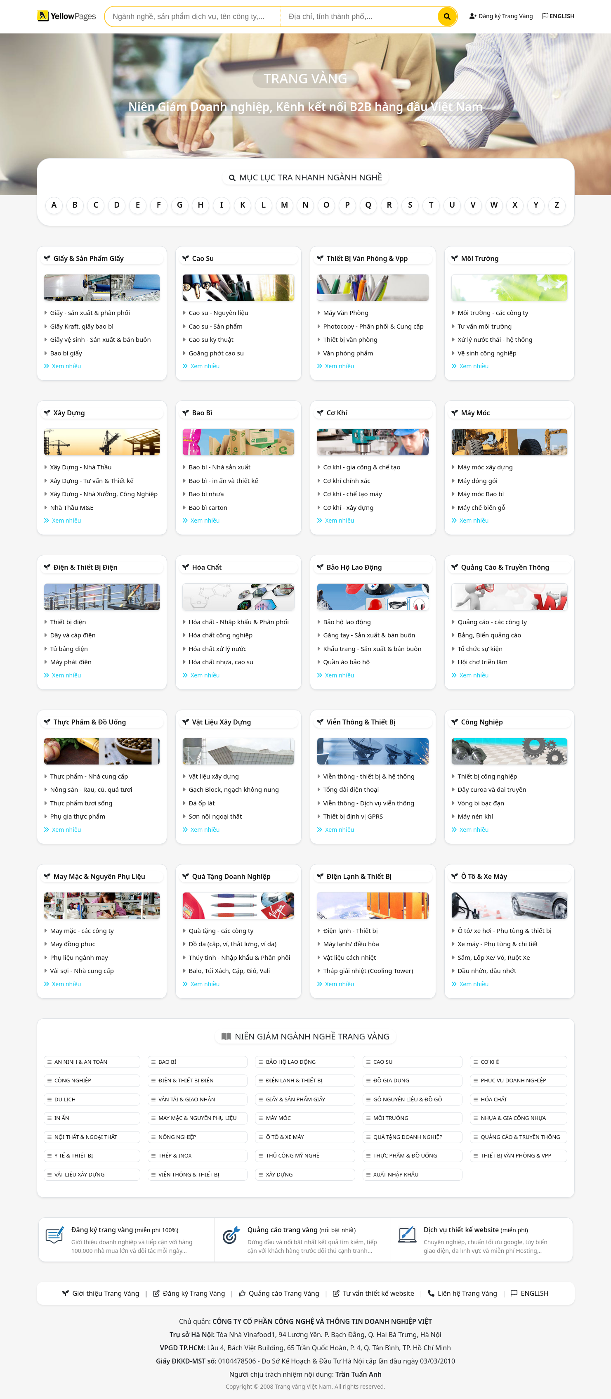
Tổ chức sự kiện (480, 648)
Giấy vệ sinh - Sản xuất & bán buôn (100, 339)
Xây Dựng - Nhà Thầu (80, 467)
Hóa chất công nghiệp (220, 635)
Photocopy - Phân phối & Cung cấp (373, 326)
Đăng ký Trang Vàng (501, 16)
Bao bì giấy (66, 353)
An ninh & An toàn (80, 1061)
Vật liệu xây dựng (221, 722)
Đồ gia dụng (391, 1080)
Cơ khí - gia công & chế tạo (361, 467)
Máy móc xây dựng (485, 467)
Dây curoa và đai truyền (492, 789)
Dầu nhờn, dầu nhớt (487, 970)
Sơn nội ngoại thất (215, 816)
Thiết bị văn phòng (350, 339)
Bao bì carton (208, 507)
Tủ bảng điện (69, 648)
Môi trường (480, 258)
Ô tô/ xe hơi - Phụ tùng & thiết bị (505, 930)
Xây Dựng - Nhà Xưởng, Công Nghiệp (104, 494)
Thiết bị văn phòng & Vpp (367, 258)
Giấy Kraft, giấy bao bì (81, 326)
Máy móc (475, 412)
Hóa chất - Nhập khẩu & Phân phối (239, 622)
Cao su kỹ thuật (211, 339)
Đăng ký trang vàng (125, 1229)
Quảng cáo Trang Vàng (284, 1293)
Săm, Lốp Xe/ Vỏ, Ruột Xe (494, 957)
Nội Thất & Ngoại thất (85, 1137)
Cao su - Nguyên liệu (218, 312)
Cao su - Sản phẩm (216, 326)
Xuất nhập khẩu (396, 1174)
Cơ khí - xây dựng (348, 507)
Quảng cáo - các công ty (492, 622)
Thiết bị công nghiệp (487, 776)
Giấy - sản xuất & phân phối (90, 312)
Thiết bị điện (68, 622)
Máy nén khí (475, 816)
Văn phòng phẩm (348, 353)
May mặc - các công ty (81, 930)
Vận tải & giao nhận (186, 1099)
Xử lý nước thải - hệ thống (495, 339)
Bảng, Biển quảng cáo (489, 635)
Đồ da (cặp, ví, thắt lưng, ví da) (232, 944)
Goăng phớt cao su (216, 353)
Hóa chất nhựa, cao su (221, 662)
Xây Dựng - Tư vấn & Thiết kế (91, 480)
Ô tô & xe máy (484, 876)
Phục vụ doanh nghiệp (513, 1080)
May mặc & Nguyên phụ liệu (99, 876)
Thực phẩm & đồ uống (90, 722)
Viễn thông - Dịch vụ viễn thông (368, 803)
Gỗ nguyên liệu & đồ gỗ (407, 1099)
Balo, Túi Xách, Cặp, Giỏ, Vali (229, 970)
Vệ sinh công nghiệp (487, 353)
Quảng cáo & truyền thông (505, 567)
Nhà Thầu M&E (71, 507)
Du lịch (64, 1099)
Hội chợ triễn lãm (482, 662)
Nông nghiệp (177, 1137)
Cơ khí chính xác (346, 480)
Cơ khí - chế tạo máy (352, 494)
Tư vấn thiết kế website (379, 1293)
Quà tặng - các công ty (221, 930)
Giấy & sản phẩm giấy (89, 258)
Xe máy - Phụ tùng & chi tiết (498, 944)
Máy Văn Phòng (345, 312)
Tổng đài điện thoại (351, 789)
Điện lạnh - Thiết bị (350, 930)
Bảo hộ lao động (354, 567)
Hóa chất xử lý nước (217, 648)
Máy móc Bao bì (481, 494)
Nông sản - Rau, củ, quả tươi (91, 789)
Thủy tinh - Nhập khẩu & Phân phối (239, 957)
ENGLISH (559, 16)
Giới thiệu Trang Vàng (106, 1293)
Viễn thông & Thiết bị (361, 722)
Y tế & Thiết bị (73, 1155)
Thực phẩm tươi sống (81, 803)
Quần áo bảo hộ (346, 662)
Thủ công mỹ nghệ (292, 1155)
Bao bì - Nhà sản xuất (219, 467)
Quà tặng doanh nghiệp (231, 876)
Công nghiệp (482, 722)
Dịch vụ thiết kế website (476, 1229)
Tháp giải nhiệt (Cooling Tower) (368, 970)
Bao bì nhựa (206, 494)
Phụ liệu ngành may (79, 957)
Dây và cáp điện (72, 635)
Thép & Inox (174, 1155)
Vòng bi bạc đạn (481, 803)
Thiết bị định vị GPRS (353, 816)
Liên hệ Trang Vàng (467, 1293)
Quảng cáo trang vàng (302, 1229)
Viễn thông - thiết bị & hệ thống (368, 776)
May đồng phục (72, 944)
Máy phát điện (71, 662)
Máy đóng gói (477, 480)
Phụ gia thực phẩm (77, 816)
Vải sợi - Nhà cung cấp (82, 970)
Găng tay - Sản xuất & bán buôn (369, 635)
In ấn (61, 1118)
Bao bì (202, 412)
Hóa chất (207, 567)
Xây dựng (69, 412)
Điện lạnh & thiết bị (359, 876)
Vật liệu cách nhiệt (349, 957)
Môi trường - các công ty (493, 312)
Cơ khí (337, 412)
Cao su (203, 258)
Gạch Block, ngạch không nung (234, 789)
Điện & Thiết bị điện (86, 567)
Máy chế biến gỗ (481, 507)
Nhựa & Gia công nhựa (513, 1118)
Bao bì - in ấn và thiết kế (223, 480)
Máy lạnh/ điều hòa (351, 944)
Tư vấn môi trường (485, 326)
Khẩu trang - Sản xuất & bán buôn (372, 648)
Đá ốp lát (202, 803)
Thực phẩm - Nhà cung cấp (89, 776)
